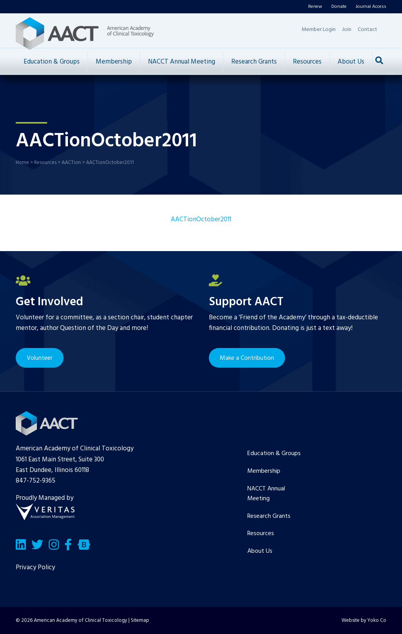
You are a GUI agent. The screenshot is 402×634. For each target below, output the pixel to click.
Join (346, 29)
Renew (315, 7)
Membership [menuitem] (263, 471)
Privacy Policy (35, 567)
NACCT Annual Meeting (181, 61)
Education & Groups (52, 61)
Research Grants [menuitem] (269, 516)
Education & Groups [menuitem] (274, 453)
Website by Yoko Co (364, 620)
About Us (351, 61)
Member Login (319, 29)
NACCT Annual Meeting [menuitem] (266, 494)
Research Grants (254, 61)
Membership (114, 61)
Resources (307, 61)
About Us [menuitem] (259, 551)
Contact (367, 29)
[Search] (379, 60)
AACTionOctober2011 (201, 219)
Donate (339, 7)
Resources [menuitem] (260, 533)
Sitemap (140, 620)
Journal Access (371, 7)
